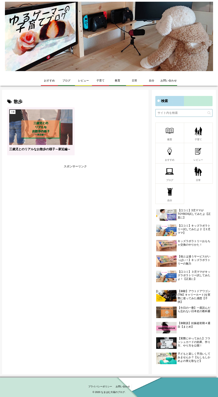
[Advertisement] (75, 193)
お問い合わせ (123, 386)
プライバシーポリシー (100, 386)
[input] (184, 113)
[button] (209, 113)
